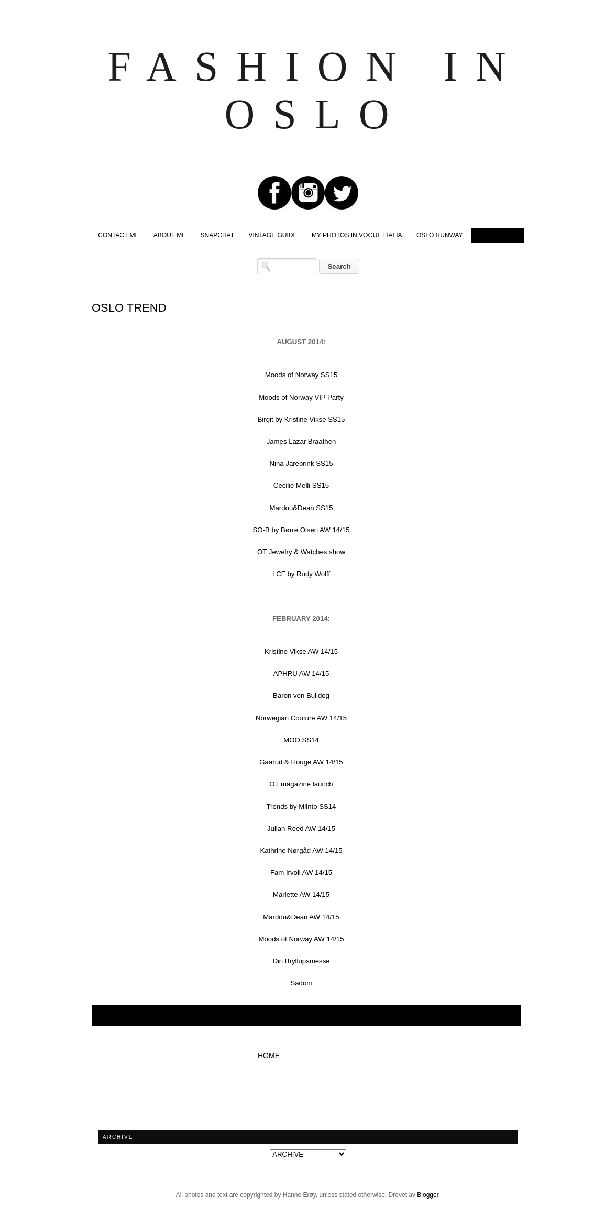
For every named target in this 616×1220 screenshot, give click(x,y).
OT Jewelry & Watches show (301, 552)
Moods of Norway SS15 (301, 375)
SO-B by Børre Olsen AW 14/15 (301, 530)
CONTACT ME (118, 235)
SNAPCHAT (217, 235)
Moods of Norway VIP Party (301, 397)
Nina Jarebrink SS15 (301, 463)
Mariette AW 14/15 (301, 894)
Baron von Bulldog (301, 695)
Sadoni (301, 983)
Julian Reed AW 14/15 (301, 828)
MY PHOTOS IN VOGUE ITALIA (357, 235)
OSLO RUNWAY (439, 235)
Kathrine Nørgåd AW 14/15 (301, 850)
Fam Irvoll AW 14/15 (301, 872)
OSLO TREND (497, 235)
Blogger (427, 1195)
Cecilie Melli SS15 (301, 485)
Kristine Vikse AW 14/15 (301, 651)
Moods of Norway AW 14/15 (301, 939)
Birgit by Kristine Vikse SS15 (301, 419)
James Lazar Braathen (301, 441)
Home (269, 1055)
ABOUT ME (169, 235)
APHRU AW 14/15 (301, 673)
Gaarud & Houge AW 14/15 (301, 762)
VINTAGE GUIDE (272, 235)
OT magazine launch (301, 784)
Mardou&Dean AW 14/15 (301, 917)
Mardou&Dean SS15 (301, 508)
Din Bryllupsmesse (300, 961)
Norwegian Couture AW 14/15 (301, 718)
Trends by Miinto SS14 (301, 806)
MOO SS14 (300, 740)
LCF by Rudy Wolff (301, 574)
